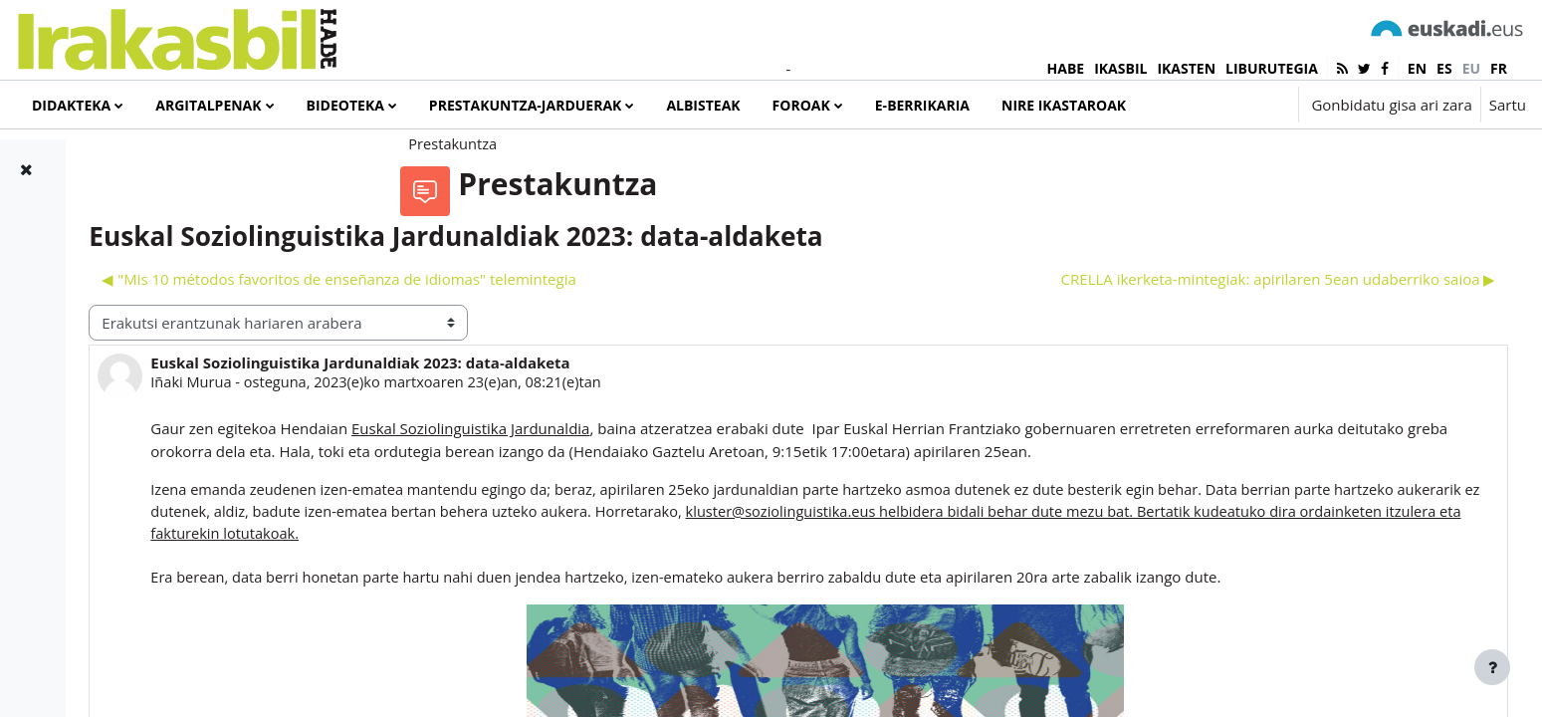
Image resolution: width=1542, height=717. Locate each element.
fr (1498, 68)
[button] (1223, 104)
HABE (1066, 68)
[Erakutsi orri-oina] (1492, 667)
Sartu (1507, 105)
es (1444, 68)
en (1417, 68)
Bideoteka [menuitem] (345, 105)
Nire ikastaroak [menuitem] (1063, 105)
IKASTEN (1186, 68)
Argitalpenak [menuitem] (208, 105)
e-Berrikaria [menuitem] (922, 105)
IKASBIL (1120, 68)
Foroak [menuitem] (801, 105)
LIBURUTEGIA (1271, 68)
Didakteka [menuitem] (71, 105)
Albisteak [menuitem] (703, 105)
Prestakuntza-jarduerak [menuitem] (525, 105)
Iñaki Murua (426, 446)
